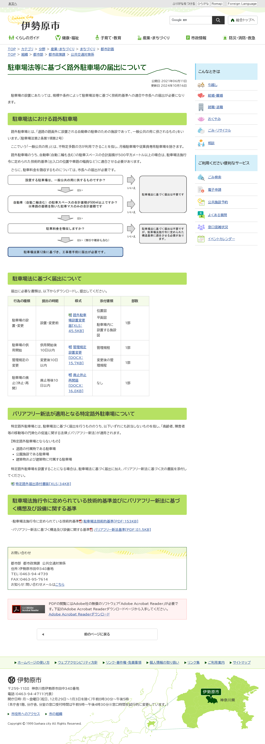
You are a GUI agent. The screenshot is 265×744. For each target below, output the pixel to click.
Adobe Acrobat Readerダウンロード (79, 614)
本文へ (12, 3)
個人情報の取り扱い (164, 662)
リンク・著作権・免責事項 (123, 662)
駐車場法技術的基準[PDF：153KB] (110, 521)
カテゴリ (27, 49)
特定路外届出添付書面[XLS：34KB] (43, 484)
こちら (60, 584)
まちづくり (87, 49)
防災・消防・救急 (238, 37)
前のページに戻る (97, 634)
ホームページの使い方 (34, 662)
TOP (12, 49)
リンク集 (194, 662)
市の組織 (55, 714)
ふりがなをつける (184, 3)
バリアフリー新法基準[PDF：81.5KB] (122, 529)
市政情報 (196, 37)
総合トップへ (245, 20)
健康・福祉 (67, 37)
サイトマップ (242, 662)
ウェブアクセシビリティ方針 (78, 662)
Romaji (217, 3)
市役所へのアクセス (25, 714)
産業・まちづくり (153, 37)
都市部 (38, 54)
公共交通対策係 (82, 54)
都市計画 (107, 49)
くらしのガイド (24, 37)
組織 (24, 54)
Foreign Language (242, 3)
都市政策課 (57, 54)
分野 (42, 49)
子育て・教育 (108, 37)
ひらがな (203, 3)
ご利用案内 (216, 662)
